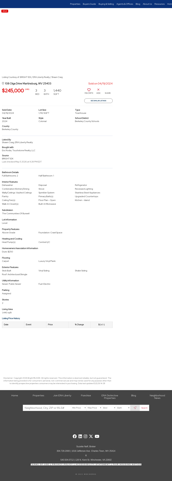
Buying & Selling (106, 4)
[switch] (89, 92)
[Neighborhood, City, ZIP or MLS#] (47, 408)
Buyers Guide (89, 4)
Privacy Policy (62, 464)
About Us (147, 4)
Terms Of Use (40, 464)
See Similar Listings (98, 101)
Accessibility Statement (93, 464)
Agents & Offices (125, 4)
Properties (75, 4)
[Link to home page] (3, 4)
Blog (138, 4)
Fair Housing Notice (127, 464)
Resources (160, 4)
